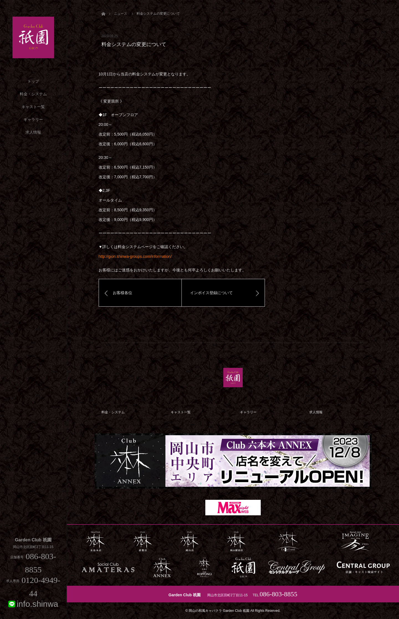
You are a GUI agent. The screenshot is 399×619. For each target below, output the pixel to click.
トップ (33, 81)
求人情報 (33, 132)
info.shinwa (37, 603)
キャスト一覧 (33, 107)
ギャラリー (33, 119)
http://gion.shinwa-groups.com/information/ (135, 256)
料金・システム (33, 94)
